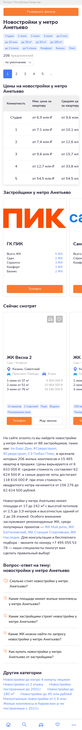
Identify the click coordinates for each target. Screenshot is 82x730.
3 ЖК (59, 263)
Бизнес (60, 48)
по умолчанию (16, 62)
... (51, 73)
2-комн (35, 36)
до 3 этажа (12, 48)
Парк (44, 406)
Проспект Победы (25, 374)
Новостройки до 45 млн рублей (46, 694)
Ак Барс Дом (21, 448)
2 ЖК (59, 258)
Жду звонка (48, 421)
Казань (17, 369)
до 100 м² (56, 42)
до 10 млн (11, 42)
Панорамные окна (19, 412)
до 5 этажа (29, 48)
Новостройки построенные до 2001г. (37, 687)
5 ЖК (59, 254)
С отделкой (31, 406)
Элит (72, 48)
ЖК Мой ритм (56, 527)
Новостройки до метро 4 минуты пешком (36, 679)
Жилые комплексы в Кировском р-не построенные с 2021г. (33, 706)
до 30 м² (26, 42)
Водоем (54, 406)
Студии (9, 36)
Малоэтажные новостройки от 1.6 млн (34, 698)
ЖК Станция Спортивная (48, 532)
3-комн (48, 36)
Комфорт (46, 48)
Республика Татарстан (27, 2)
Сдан (10, 363)
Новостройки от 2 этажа (23, 684)
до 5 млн (62, 36)
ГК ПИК (15, 244)
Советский (32, 369)
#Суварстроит (44, 448)
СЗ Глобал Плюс (41, 453)
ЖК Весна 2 (19, 357)
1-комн (22, 36)
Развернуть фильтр (41, 12)
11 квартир (14, 406)
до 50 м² (41, 42)
